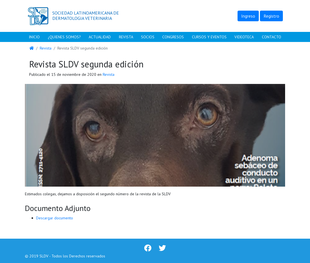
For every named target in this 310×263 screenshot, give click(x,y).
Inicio (34, 36)
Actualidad (100, 36)
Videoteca (244, 36)
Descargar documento (54, 217)
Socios (147, 36)
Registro (271, 16)
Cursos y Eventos (209, 36)
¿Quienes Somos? (64, 36)
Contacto (271, 36)
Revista (126, 36)
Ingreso (248, 16)
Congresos (173, 36)
